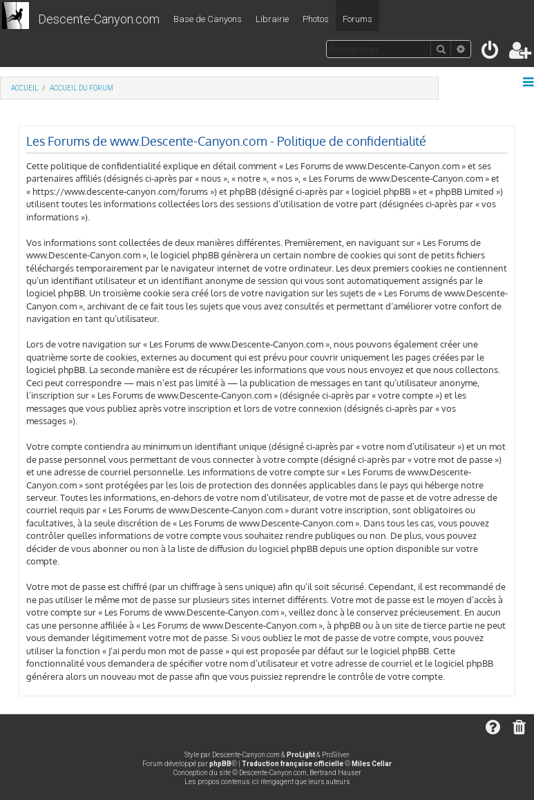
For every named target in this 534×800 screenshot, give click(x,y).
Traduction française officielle (292, 764)
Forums (357, 19)
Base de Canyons (207, 19)
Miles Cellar (372, 764)
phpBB (220, 764)
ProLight (301, 755)
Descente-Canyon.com (99, 19)
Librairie (272, 19)
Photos (316, 19)
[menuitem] (491, 53)
